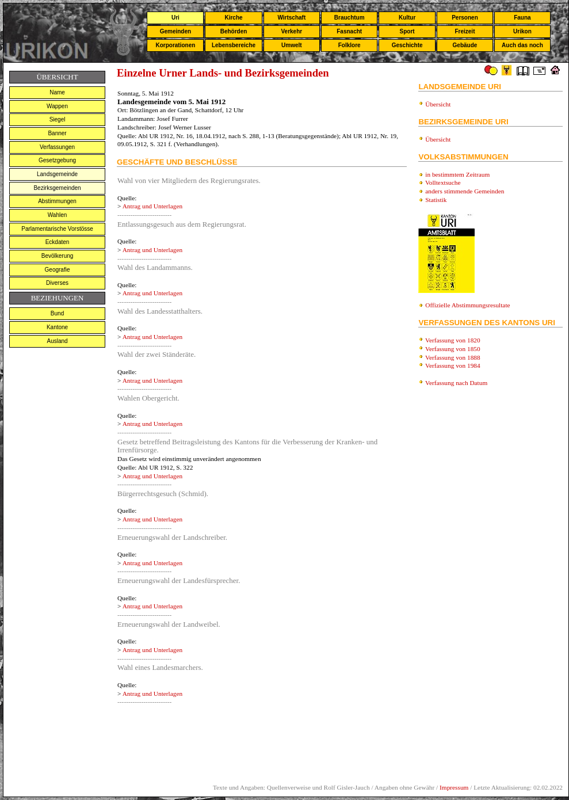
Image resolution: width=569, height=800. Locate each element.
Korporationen (175, 45)
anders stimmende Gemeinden (464, 191)
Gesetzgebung (57, 160)
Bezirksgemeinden (57, 188)
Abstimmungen (57, 201)
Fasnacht (349, 31)
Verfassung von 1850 (452, 348)
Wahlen (57, 215)
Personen (465, 17)
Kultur (407, 17)
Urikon (522, 31)
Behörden (233, 31)
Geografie (57, 269)
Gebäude (465, 45)
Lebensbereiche (233, 45)
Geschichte (407, 45)
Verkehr (291, 31)
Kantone (57, 327)
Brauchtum (349, 17)
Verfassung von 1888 (452, 357)
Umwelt (291, 45)
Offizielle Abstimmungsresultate (467, 305)
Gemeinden (175, 31)
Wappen (57, 106)
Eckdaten (57, 242)
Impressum (454, 787)
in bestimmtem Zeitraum (457, 174)
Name (57, 92)
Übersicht (437, 104)
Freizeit (465, 31)
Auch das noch (522, 45)
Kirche (233, 17)
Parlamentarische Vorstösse (57, 229)
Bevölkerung (57, 256)
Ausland (57, 341)
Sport (407, 31)
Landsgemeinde (57, 174)
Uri (175, 17)
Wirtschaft (291, 17)
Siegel (57, 119)
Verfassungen (57, 147)
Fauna (522, 17)
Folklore (349, 45)
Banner (57, 133)
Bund (57, 313)
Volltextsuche (442, 182)
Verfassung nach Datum (456, 382)
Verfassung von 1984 (452, 365)
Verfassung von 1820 (452, 340)
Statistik (435, 199)
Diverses (57, 283)
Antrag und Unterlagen (152, 206)
